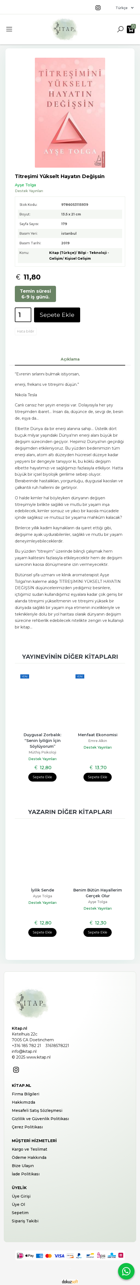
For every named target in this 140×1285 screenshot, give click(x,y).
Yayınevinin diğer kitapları (70, 656)
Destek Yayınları (42, 759)
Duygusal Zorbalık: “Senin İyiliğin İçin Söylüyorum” (43, 740)
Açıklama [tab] (70, 359)
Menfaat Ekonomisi (97, 734)
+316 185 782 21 (26, 1045)
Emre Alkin (97, 741)
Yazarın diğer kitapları (70, 811)
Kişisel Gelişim (78, 258)
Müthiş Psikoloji (42, 752)
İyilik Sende (42, 890)
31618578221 (57, 1045)
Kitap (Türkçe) (62, 253)
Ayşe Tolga (42, 896)
